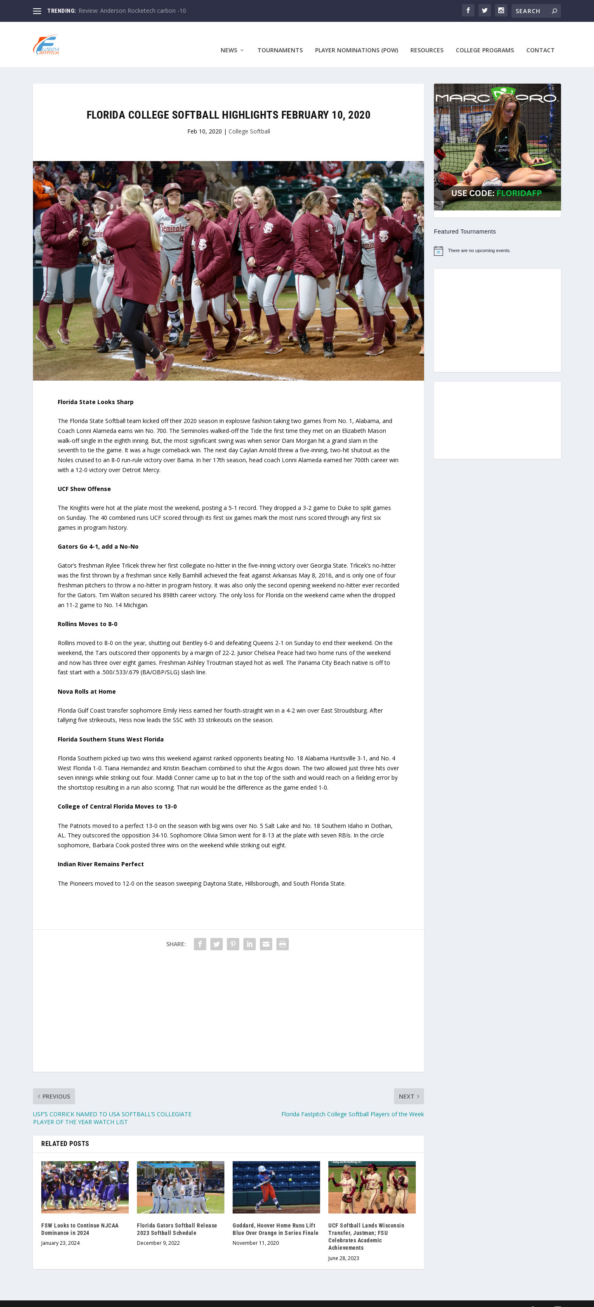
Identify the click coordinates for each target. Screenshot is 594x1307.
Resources (426, 38)
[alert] (497, 238)
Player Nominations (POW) (356, 38)
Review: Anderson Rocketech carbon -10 (132, 10)
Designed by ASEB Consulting (95, 1297)
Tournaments (280, 38)
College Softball (249, 119)
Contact (540, 38)
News (229, 38)
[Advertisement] (228, 1001)
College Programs (485, 38)
